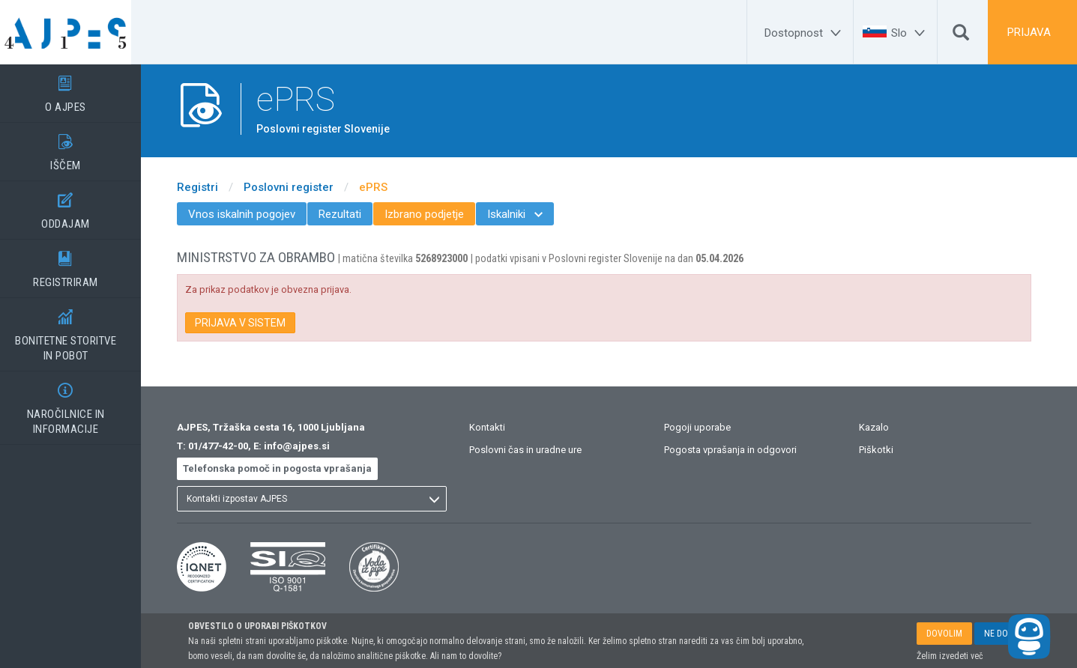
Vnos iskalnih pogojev (251, 214)
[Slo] (910, 33)
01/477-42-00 (228, 446)
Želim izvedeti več (950, 656)
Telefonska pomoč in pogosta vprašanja (287, 468)
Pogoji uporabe (706, 427)
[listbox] (321, 498)
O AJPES (74, 89)
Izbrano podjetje (434, 214)
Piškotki (885, 449)
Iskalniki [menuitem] (524, 214)
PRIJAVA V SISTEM (250, 323)
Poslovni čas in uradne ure (535, 449)
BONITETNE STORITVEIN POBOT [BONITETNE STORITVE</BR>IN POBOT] (74, 330)
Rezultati (349, 214)
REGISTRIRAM (74, 264)
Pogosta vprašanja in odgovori (739, 449)
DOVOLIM (944, 633)
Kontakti (497, 427)
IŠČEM (74, 147)
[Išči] (961, 36)
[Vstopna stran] (75, 32)
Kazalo (883, 427)
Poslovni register (298, 187)
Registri (207, 187)
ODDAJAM (74, 206)
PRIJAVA (1029, 32)
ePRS (383, 187)
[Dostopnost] (804, 33)
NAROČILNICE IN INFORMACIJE (74, 403)
